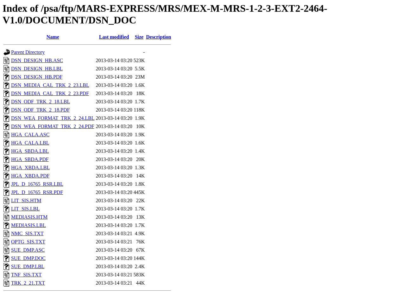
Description (158, 37)
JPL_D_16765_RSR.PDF (37, 192)
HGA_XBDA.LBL (30, 167)
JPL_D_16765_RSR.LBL (37, 184)
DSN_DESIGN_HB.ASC (37, 60)
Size (139, 37)
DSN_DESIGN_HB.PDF (36, 77)
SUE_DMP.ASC (28, 250)
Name (53, 37)
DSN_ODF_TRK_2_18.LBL (40, 101)
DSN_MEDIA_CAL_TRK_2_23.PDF (50, 93)
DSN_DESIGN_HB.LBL (37, 68)
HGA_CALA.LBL (30, 142)
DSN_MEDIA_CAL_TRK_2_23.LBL (50, 85)
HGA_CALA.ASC (30, 134)
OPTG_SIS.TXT (28, 241)
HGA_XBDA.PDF (30, 175)
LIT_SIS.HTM (26, 200)
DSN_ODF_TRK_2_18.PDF (40, 110)
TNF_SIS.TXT (26, 274)
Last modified (114, 37)
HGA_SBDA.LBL (30, 151)
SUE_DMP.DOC (28, 258)
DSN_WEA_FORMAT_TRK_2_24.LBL (53, 118)
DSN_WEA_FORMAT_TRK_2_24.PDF (52, 126)
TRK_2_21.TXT (28, 283)
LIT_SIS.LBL (25, 208)
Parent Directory (28, 52)
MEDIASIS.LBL (28, 225)
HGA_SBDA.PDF (30, 159)
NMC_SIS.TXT (27, 233)
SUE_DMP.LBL (27, 266)
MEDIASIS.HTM (29, 217)
